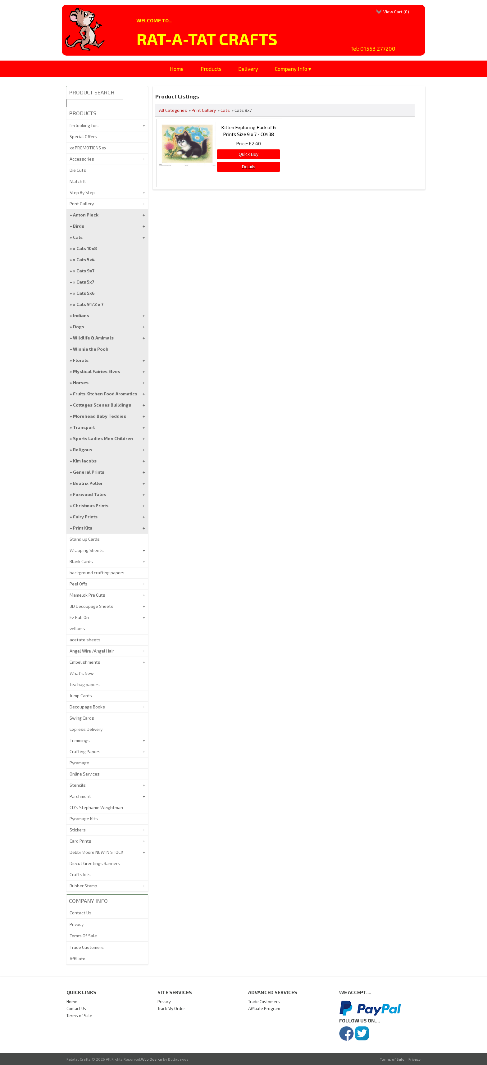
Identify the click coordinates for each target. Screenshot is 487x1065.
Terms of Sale (79, 1015)
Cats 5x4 (85, 259)
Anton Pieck (85, 214)
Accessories (82, 159)
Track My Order (171, 1008)
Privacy (77, 924)
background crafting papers (97, 572)
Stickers (78, 829)
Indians (81, 315)
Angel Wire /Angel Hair (92, 650)
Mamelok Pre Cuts (87, 595)
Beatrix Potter (88, 483)
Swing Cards (82, 718)
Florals (81, 360)
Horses (81, 382)
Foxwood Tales (89, 494)
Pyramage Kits (84, 818)
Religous (82, 449)
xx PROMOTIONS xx (88, 147)
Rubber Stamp (83, 885)
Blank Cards (81, 561)
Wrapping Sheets (87, 550)
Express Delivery (86, 729)
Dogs (78, 326)
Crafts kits (80, 874)
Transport (84, 427)
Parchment (80, 796)
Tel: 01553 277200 (373, 48)
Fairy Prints (85, 516)
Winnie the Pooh (90, 349)
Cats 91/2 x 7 (89, 304)
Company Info (291, 69)
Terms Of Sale (83, 935)
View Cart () (396, 11)
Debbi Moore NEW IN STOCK (96, 852)
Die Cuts (78, 170)
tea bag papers (85, 684)
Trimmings (80, 740)
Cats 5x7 (85, 281)
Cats (225, 110)
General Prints (88, 472)
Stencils (78, 785)
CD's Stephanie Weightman (96, 807)
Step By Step (82, 192)
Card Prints (80, 841)
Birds (78, 226)
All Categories (173, 110)
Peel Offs (79, 583)
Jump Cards (81, 695)
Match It (78, 181)
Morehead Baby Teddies (99, 416)
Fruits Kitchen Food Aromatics (105, 393)
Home (177, 69)
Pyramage (79, 762)
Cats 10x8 (86, 248)
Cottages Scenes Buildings (102, 404)
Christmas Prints (90, 505)
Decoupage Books (87, 706)
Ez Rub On (79, 617)
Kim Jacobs (85, 460)
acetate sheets (85, 639)
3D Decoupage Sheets (91, 606)
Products (211, 69)
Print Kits (82, 527)
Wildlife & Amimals (93, 337)
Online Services (85, 773)
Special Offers (83, 136)
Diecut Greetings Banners (95, 863)
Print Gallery (204, 110)
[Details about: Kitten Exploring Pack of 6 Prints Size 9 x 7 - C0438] (248, 167)
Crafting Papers (85, 751)
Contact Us (81, 912)
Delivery (248, 69)
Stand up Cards (85, 539)
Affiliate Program (264, 1008)
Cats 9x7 (85, 270)
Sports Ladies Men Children (103, 438)
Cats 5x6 (85, 293)
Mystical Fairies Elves (96, 371)
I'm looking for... (84, 125)
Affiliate (77, 958)
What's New (82, 673)
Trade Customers (87, 947)
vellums (77, 628)
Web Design (151, 1059)
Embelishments (85, 662)
